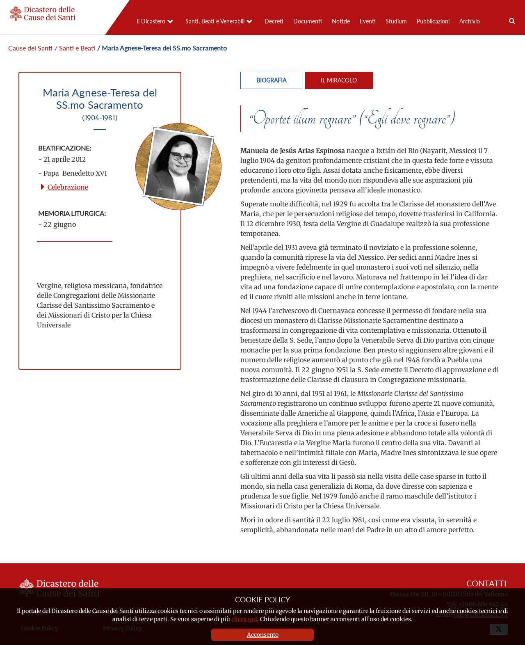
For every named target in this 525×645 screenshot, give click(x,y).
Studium (396, 21)
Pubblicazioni (433, 21)
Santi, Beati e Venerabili (214, 21)
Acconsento (262, 634)
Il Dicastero (151, 21)
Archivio (469, 21)
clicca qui (244, 619)
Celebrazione (63, 187)
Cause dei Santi (30, 48)
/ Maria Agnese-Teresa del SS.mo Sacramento (162, 48)
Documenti (307, 21)
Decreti (274, 21)
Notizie (341, 21)
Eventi (368, 21)
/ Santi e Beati (75, 48)
